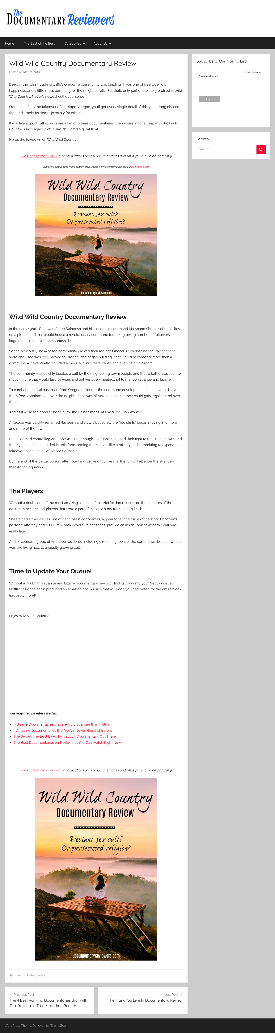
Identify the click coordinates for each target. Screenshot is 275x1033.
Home (9, 43)
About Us (103, 43)
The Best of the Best (39, 43)
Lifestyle (30, 975)
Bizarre (19, 975)
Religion (42, 975)
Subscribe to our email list (40, 156)
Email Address (208, 76)
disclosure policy (140, 166)
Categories (75, 43)
